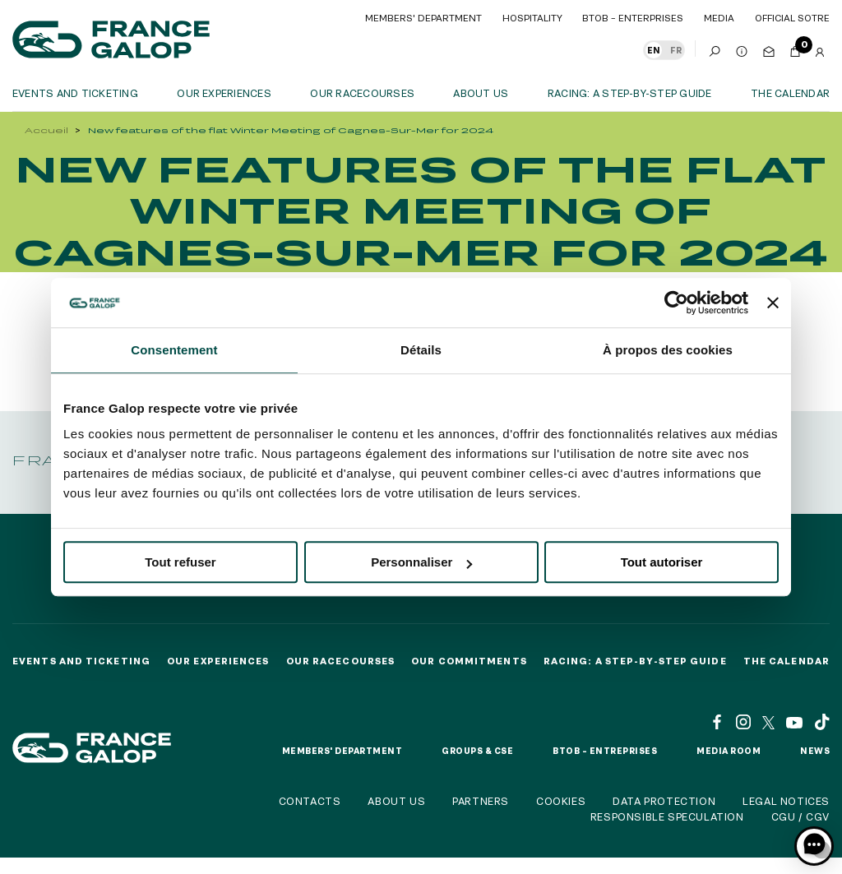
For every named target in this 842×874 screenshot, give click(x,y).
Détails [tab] (421, 350)
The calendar (790, 93)
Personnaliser (421, 562)
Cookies (560, 801)
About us (480, 93)
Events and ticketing (75, 93)
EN (653, 50)
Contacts (310, 801)
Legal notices (786, 801)
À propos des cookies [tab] (668, 350)
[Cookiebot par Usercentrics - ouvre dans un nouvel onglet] (676, 302)
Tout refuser (180, 562)
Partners (480, 801)
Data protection (664, 801)
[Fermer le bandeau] (773, 302)
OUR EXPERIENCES (224, 93)
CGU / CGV (800, 816)
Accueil (46, 130)
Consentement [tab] (174, 350)
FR (676, 50)
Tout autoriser (662, 562)
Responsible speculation (667, 816)
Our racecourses (362, 93)
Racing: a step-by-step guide (630, 93)
